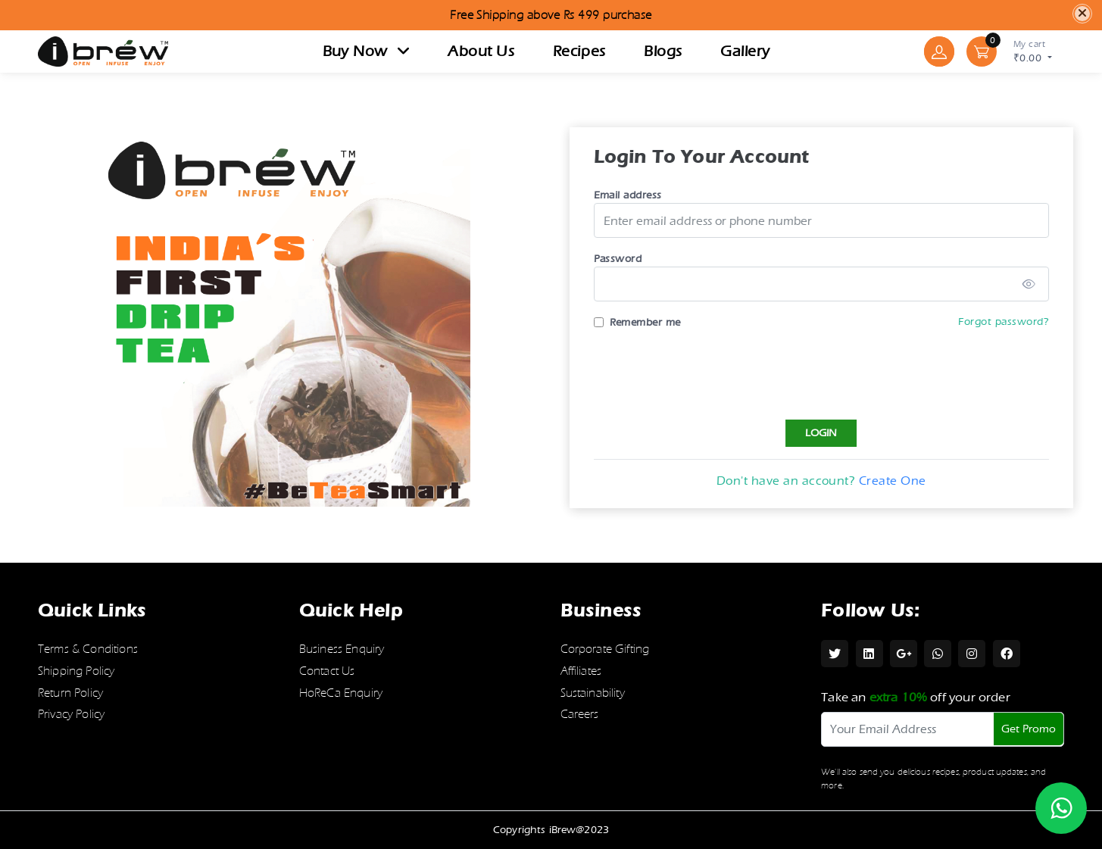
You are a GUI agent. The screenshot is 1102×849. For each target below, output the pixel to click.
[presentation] (714, 371)
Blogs (663, 51)
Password (623, 258)
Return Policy (70, 693)
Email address (633, 195)
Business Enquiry (342, 649)
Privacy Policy (71, 714)
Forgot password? (1009, 321)
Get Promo (1028, 728)
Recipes (579, 51)
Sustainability (592, 693)
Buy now (366, 51)
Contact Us (327, 671)
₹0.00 (1032, 50)
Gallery (745, 51)
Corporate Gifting (605, 649)
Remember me (650, 322)
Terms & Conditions (88, 649)
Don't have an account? (827, 480)
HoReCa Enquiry (340, 693)
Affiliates (581, 671)
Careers (579, 714)
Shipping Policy (76, 671)
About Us (481, 51)
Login (827, 432)
